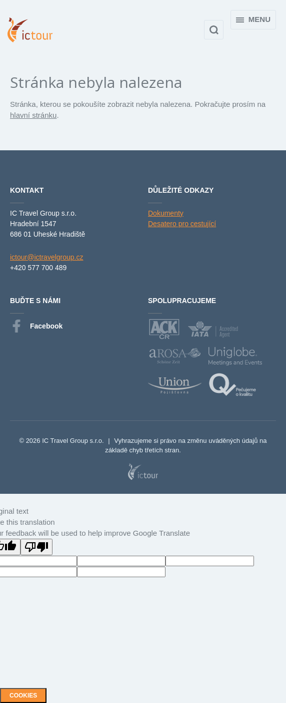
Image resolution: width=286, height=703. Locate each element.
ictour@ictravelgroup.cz (47, 257)
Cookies (23, 695)
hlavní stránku (33, 115)
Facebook (36, 326)
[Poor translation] (36, 547)
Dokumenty (166, 213)
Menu (253, 19)
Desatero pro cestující (182, 224)
